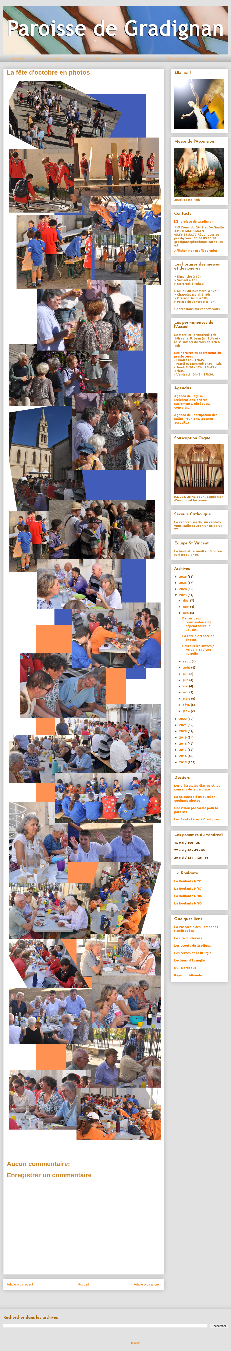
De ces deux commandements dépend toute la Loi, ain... (197, 624)
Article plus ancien (147, 1284)
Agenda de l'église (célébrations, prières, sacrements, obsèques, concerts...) (192, 401)
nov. (186, 606)
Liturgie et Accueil (86, 58)
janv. (187, 711)
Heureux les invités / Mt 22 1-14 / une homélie (198, 649)
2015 (183, 762)
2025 (183, 582)
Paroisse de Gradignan (195, 221)
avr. (186, 692)
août (187, 667)
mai (186, 686)
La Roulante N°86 (188, 896)
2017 (183, 749)
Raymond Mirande (188, 975)
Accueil (18, 58)
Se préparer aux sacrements (133, 58)
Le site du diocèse (188, 938)
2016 (183, 756)
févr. (187, 705)
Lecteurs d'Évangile (189, 960)
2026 (183, 576)
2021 (183, 725)
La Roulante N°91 (188, 881)
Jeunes (210, 58)
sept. (187, 661)
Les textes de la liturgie (192, 953)
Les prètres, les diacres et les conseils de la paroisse (197, 787)
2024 (183, 589)
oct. (186, 613)
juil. (186, 674)
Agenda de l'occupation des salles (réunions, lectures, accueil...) (195, 418)
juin (186, 680)
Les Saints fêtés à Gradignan (196, 819)
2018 (183, 743)
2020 (183, 731)
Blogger (136, 1342)
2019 (183, 737)
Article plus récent (20, 1284)
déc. (186, 600)
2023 (183, 595)
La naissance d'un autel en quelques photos (195, 798)
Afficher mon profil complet (195, 250)
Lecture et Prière (47, 58)
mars (187, 698)
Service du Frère (180, 58)
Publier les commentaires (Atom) (92, 1298)
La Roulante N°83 (188, 903)
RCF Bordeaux (185, 968)
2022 (183, 719)
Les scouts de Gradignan (193, 945)
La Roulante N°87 (188, 888)
